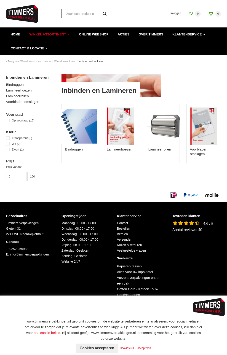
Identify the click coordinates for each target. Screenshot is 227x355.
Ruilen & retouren (129, 245)
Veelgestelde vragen (131, 250)
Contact (122, 223)
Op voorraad (23, 120)
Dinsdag (67, 228)
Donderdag (69, 239)
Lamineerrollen (17, 96)
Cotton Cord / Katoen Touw (137, 289)
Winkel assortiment (47, 34)
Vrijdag (66, 245)
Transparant (22, 138)
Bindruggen (15, 84)
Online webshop (94, 34)
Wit (16, 143)
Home (15, 34)
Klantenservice (187, 34)
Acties (123, 34)
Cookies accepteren (97, 348)
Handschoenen (128, 295)
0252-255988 (18, 249)
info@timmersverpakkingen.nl (31, 254)
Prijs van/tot (14, 166)
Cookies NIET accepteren (135, 348)
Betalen (122, 234)
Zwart (18, 149)
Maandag (68, 223)
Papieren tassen (129, 266)
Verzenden (124, 239)
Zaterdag (67, 250)
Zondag (66, 256)
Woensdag (69, 234)
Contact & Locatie (27, 48)
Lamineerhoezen (19, 90)
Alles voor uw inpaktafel (135, 272)
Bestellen (123, 228)
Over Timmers (151, 34)
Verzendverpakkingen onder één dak (138, 280)
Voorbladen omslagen (22, 102)
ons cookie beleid (47, 333)
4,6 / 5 (208, 224)
